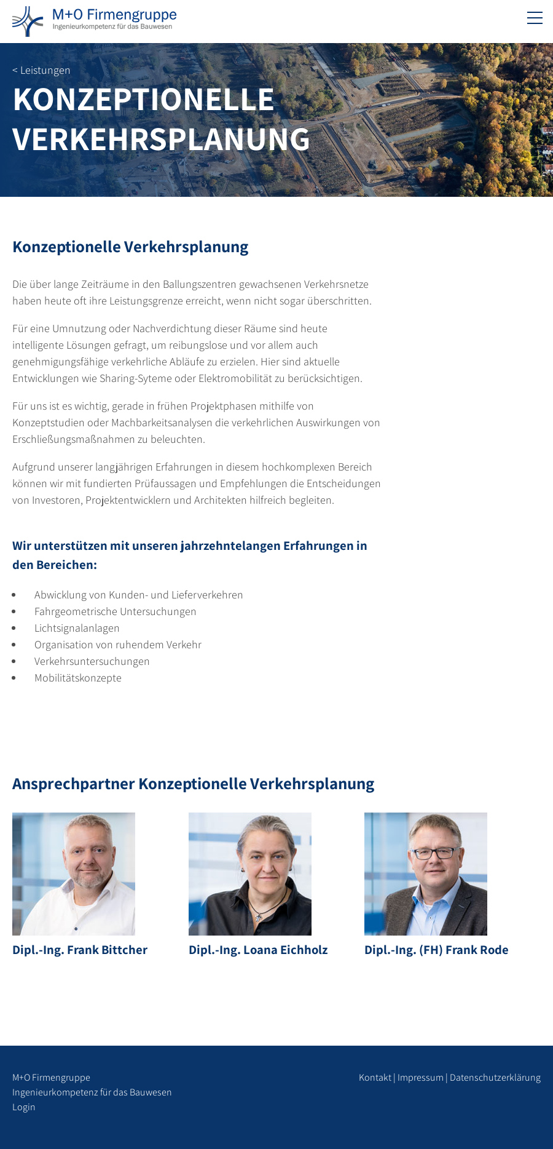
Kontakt (375, 1077)
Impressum (421, 1077)
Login (24, 1106)
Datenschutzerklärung (495, 1077)
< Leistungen (41, 70)
